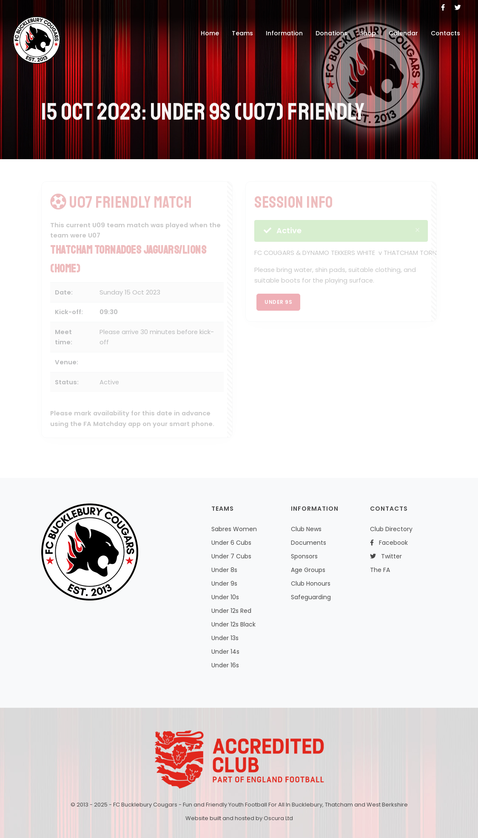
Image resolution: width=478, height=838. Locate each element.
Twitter (386, 556)
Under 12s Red (231, 610)
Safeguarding (311, 597)
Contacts (445, 33)
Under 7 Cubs (231, 556)
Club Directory (391, 529)
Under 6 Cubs (231, 542)
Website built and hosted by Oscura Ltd (239, 818)
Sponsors (304, 556)
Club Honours (310, 583)
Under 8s (224, 570)
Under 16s (225, 665)
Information (284, 33)
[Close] (417, 230)
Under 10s (225, 597)
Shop (368, 33)
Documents (308, 542)
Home (210, 33)
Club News (306, 529)
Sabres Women (234, 529)
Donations (331, 33)
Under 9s (278, 302)
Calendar (403, 33)
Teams (242, 33)
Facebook (389, 542)
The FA (380, 570)
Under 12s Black (233, 624)
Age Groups (308, 570)
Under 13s (225, 638)
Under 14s (225, 651)
